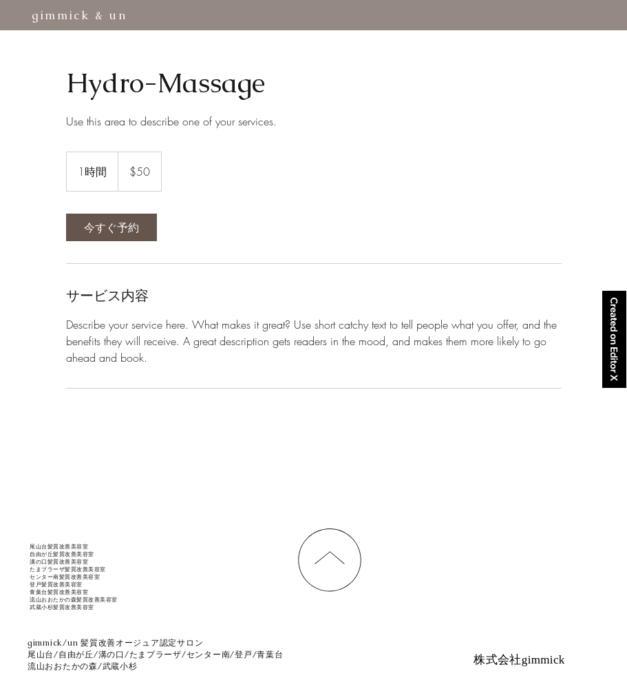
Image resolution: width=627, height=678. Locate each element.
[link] (111, 227)
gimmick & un (79, 15)
